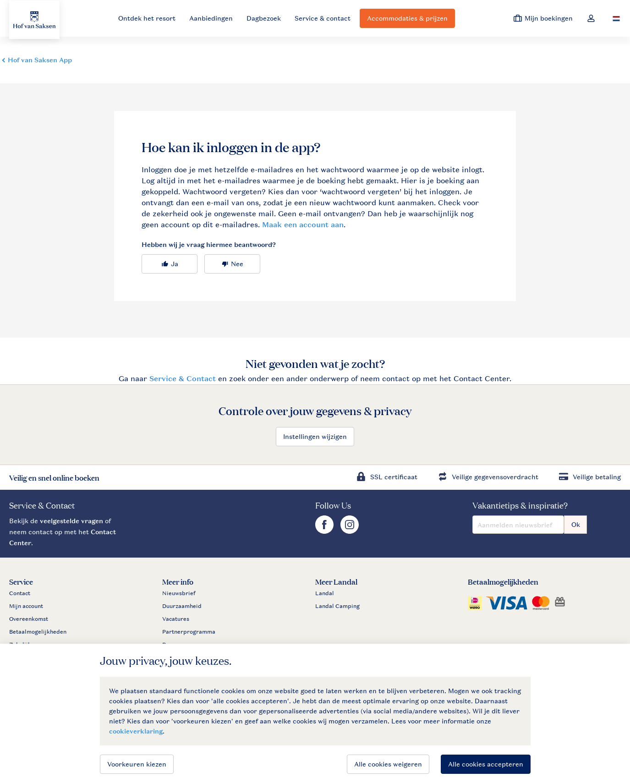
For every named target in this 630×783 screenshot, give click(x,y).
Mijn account (26, 606)
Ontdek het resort (146, 18)
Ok (575, 524)
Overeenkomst (28, 619)
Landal (324, 593)
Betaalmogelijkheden (37, 631)
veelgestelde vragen (71, 520)
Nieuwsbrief (178, 593)
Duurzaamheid (182, 606)
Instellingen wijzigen (315, 436)
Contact (19, 593)
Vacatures (175, 619)
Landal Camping (337, 606)
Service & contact (323, 18)
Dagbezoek (264, 18)
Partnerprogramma (188, 631)
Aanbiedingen (211, 18)
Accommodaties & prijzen (407, 18)
